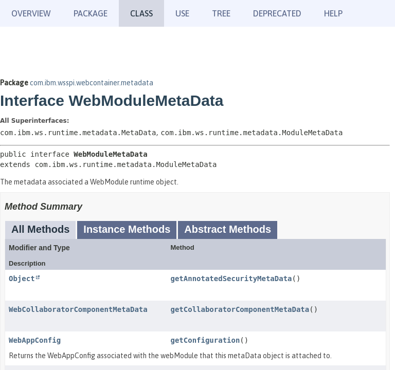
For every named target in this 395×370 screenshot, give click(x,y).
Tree (221, 13)
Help (333, 13)
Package (90, 13)
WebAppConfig (35, 340)
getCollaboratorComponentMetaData (240, 309)
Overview (31, 13)
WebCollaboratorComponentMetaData (78, 309)
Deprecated (277, 13)
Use (182, 13)
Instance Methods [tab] (126, 229)
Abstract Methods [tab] (227, 229)
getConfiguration (205, 340)
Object (22, 278)
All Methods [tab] (40, 229)
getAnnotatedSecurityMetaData (231, 278)
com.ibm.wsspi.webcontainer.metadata (91, 83)
